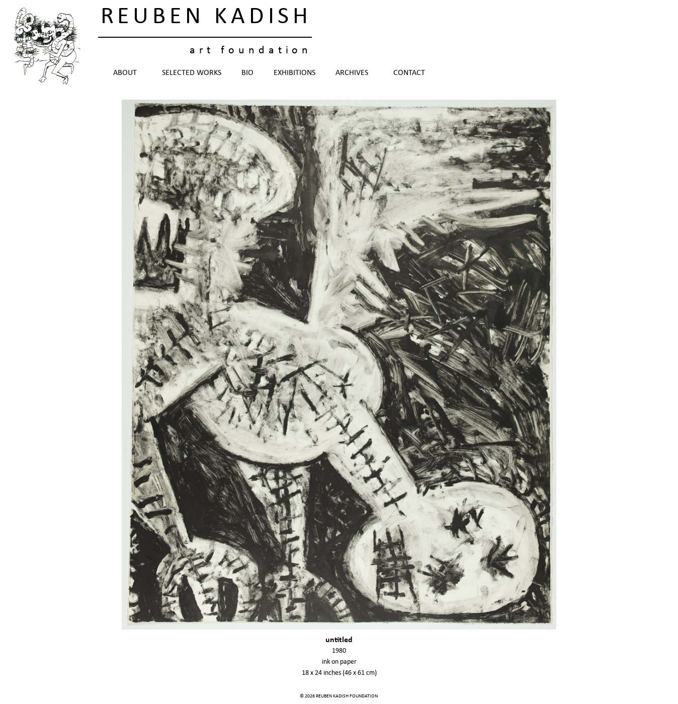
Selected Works (191, 73)
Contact (409, 73)
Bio (247, 73)
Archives (354, 73)
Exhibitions (294, 73)
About (127, 73)
